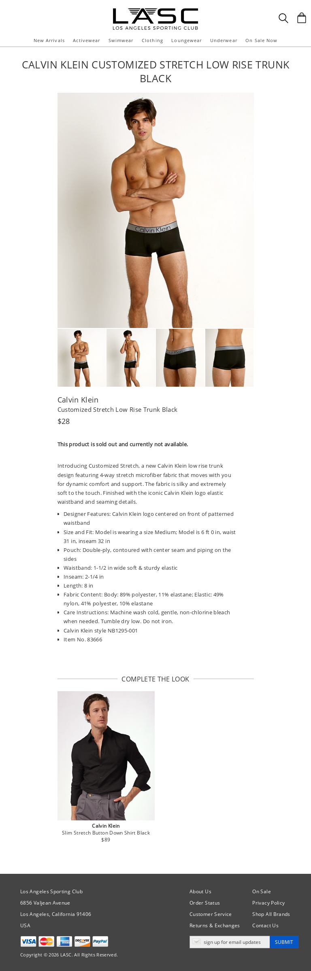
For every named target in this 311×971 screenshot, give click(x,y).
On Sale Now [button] (261, 40)
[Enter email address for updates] (230, 942)
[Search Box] (283, 18)
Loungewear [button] (186, 40)
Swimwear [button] (121, 40)
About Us (200, 891)
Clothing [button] (152, 40)
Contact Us (265, 925)
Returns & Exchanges (215, 925)
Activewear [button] (86, 40)
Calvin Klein (78, 400)
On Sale (261, 891)
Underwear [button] (223, 40)
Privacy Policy (268, 902)
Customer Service (211, 914)
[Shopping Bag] (301, 18)
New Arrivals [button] (49, 40)
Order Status (205, 902)
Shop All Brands (271, 914)
